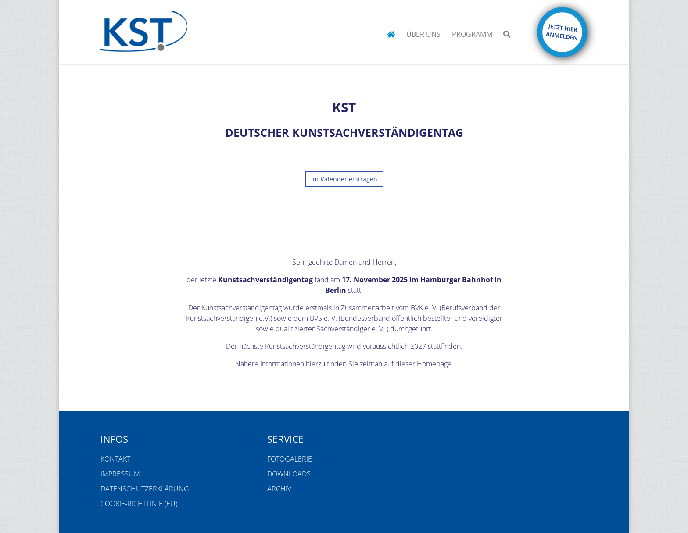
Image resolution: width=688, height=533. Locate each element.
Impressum (120, 474)
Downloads (289, 474)
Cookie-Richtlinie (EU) (138, 503)
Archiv (279, 489)
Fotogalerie (289, 459)
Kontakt (115, 459)
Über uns (423, 34)
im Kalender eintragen (344, 179)
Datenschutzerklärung (144, 489)
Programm (472, 34)
